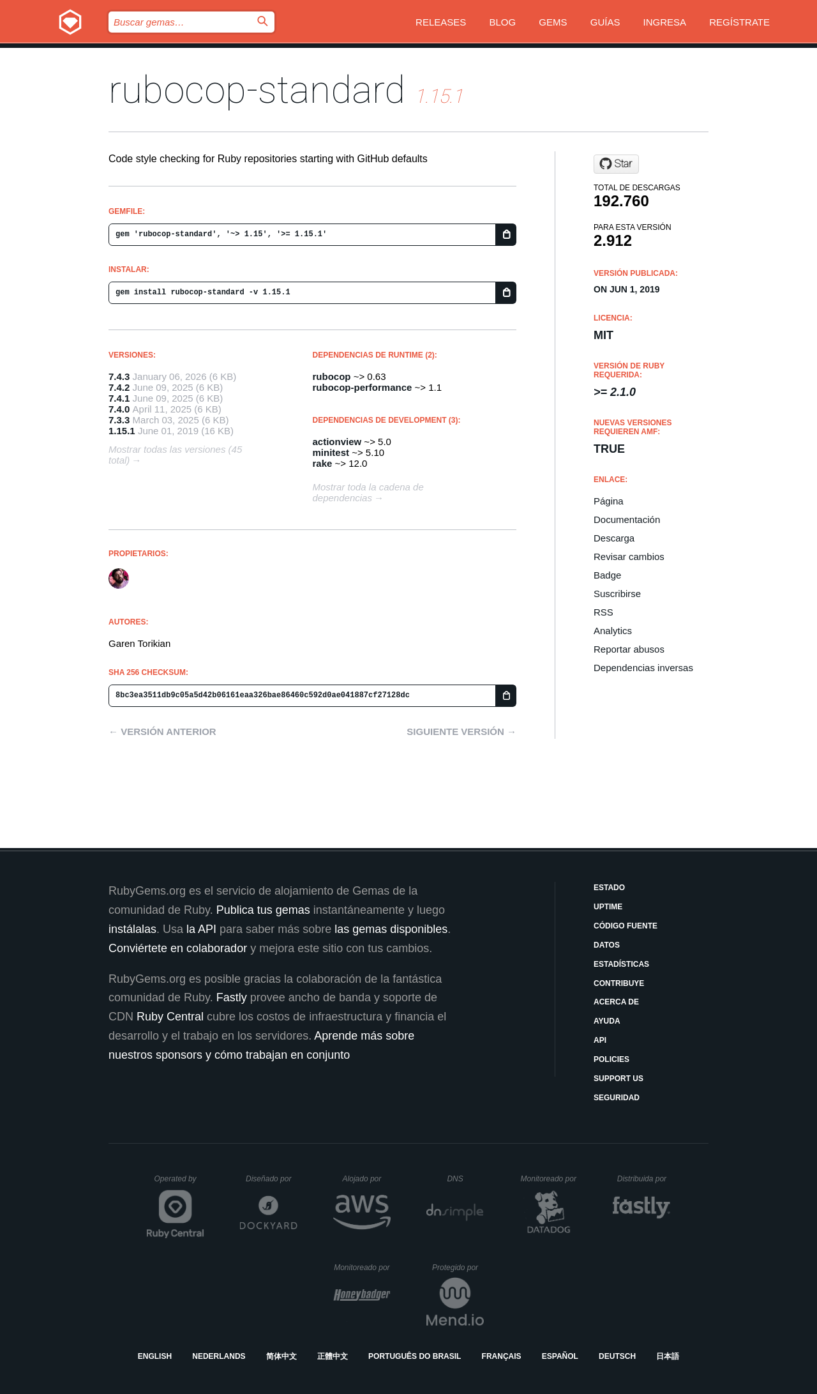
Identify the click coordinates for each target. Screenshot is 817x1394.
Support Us (618, 1078)
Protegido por (458, 1267)
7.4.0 (119, 409)
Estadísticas (621, 964)
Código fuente (625, 925)
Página (609, 501)
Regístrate (739, 22)
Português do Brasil (414, 1356)
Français (501, 1356)
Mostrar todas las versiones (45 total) (175, 455)
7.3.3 (119, 419)
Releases (441, 22)
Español (560, 1356)
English (155, 1356)
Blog (503, 22)
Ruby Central (170, 1016)
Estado (609, 887)
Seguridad (617, 1097)
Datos (607, 945)
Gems (553, 22)
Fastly (231, 997)
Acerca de (616, 1001)
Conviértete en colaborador (178, 948)
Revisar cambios (629, 556)
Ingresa (665, 22)
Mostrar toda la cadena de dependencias (368, 492)
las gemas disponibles (390, 929)
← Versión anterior (162, 731)
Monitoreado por (549, 1178)
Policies (611, 1059)
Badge (607, 575)
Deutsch (617, 1356)
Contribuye (619, 983)
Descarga (614, 538)
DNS (465, 1178)
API (600, 1040)
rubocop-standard (257, 89)
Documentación (627, 519)
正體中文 (332, 1356)
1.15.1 (122, 430)
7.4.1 (119, 398)
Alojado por (367, 1178)
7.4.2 (119, 387)
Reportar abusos (629, 649)
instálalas (132, 929)
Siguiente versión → (461, 731)
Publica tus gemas (263, 910)
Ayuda (607, 1021)
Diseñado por (271, 1178)
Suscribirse (617, 593)
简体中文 (281, 1356)
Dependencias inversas (643, 667)
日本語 (667, 1356)
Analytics (613, 630)
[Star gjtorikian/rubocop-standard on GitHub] (616, 164)
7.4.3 (119, 376)
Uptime (608, 906)
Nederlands (218, 1356)
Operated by (179, 1183)
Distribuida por (644, 1178)
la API (201, 929)
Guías (605, 22)
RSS (603, 612)
